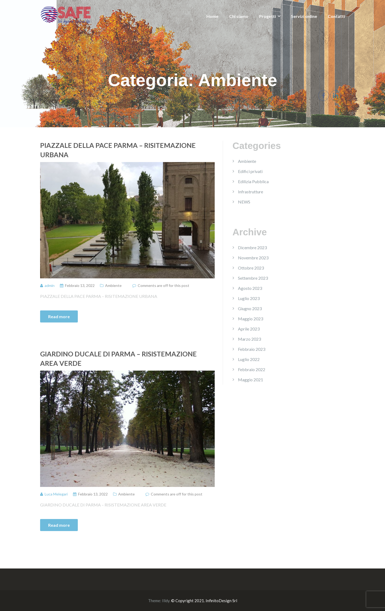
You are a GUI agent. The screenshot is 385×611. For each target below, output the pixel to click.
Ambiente (113, 285)
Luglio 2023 (249, 298)
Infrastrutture (250, 191)
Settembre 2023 (253, 277)
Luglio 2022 (249, 359)
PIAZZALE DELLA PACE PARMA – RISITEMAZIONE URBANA (118, 150)
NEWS (244, 201)
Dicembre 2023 (252, 247)
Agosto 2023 (250, 288)
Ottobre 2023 (251, 267)
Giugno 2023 (250, 308)
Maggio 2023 (250, 318)
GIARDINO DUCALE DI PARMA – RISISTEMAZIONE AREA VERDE (118, 358)
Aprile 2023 (249, 328)
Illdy (166, 600)
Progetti (267, 16)
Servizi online (304, 16)
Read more (59, 316)
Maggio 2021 (250, 379)
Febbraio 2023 (251, 349)
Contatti (336, 16)
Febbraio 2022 (251, 369)
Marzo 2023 (249, 338)
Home (212, 16)
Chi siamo (238, 16)
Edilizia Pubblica (253, 181)
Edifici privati (250, 171)
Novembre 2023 (253, 257)
